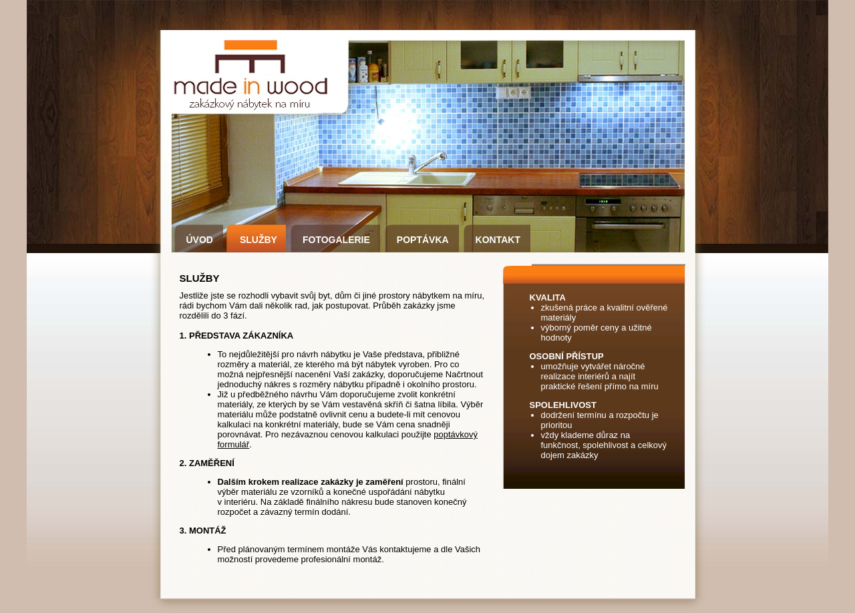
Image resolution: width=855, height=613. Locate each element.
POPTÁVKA (423, 239)
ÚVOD (199, 239)
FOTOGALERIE (336, 239)
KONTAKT (498, 239)
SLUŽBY (258, 239)
